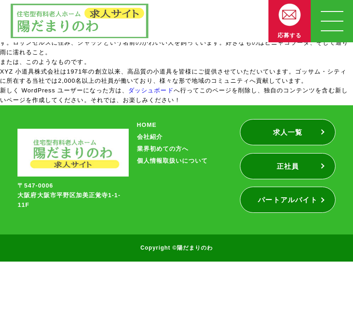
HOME (147, 124)
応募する (290, 35)
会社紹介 (150, 136)
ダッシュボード (150, 90)
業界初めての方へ (162, 148)
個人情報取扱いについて (172, 160)
